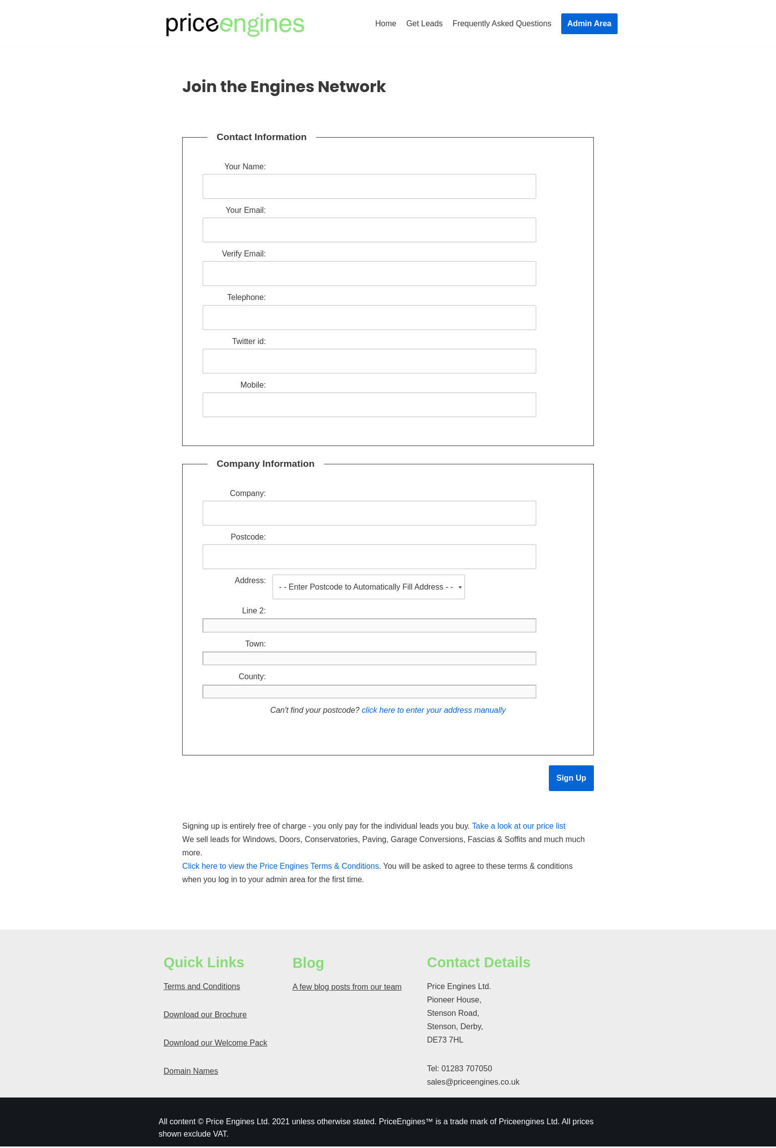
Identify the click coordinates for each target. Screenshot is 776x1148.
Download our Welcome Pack (216, 1044)
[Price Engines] (235, 24)
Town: (255, 645)
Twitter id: (249, 342)
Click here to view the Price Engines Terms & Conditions (280, 867)
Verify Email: (244, 254)
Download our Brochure (205, 1016)
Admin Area (589, 23)
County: (252, 678)
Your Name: (245, 166)
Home (385, 23)
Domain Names (191, 1072)
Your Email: (246, 210)
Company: (248, 494)
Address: (250, 581)
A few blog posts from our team (347, 988)
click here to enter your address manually (434, 711)
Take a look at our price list (519, 827)
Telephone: (246, 298)
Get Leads (424, 23)
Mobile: (253, 385)
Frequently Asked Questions (501, 23)
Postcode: (248, 538)
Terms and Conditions (202, 988)
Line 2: (254, 611)
